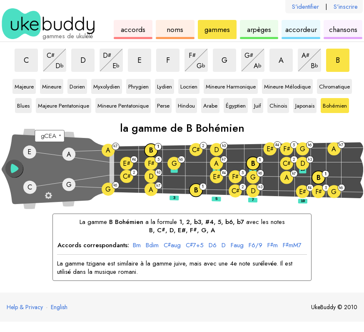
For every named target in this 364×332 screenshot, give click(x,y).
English (59, 307)
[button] (14, 168)
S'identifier (305, 6)
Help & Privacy (25, 307)
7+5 (195, 245)
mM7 (292, 245)
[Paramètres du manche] (49, 195)
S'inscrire (346, 6)
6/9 (255, 245)
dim (152, 245)
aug (172, 245)
